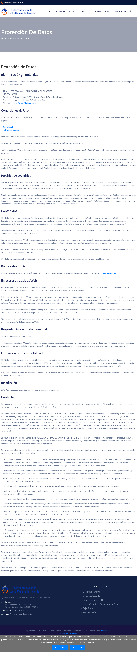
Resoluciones (120, 11)
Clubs (71, 11)
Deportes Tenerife (91, 591)
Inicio (49, 11)
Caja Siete (88, 608)
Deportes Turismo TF (93, 600)
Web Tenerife (89, 612)
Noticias (98, 11)
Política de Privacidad (68, 633)
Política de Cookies (11, 130)
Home (4, 38)
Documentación (84, 11)
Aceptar (78, 647)
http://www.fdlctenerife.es (25, 103)
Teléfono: (14, 611)
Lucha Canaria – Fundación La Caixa (101, 604)
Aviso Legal (8, 127)
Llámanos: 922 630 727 (13, 2)
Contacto (108, 11)
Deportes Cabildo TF (93, 596)
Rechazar (60, 647)
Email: (19, 614)
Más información (86, 642)
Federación (61, 11)
